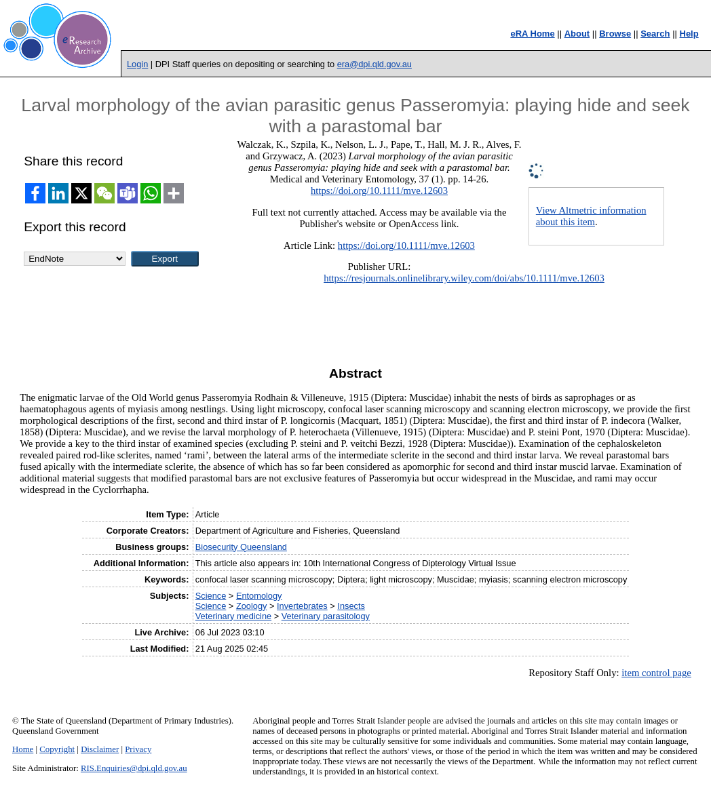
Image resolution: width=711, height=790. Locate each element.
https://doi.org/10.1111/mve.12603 (379, 190)
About (577, 33)
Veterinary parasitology (326, 616)
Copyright (57, 749)
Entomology (259, 596)
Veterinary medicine (233, 616)
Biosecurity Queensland (241, 547)
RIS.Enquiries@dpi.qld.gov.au (134, 768)
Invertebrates (302, 606)
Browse (615, 33)
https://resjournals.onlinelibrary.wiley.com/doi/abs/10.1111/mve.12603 (464, 278)
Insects (351, 606)
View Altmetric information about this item (591, 216)
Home (22, 749)
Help (689, 33)
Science (211, 596)
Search (655, 33)
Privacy (138, 749)
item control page (656, 672)
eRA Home (532, 33)
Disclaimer (100, 749)
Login (137, 64)
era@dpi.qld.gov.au (374, 64)
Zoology (251, 606)
